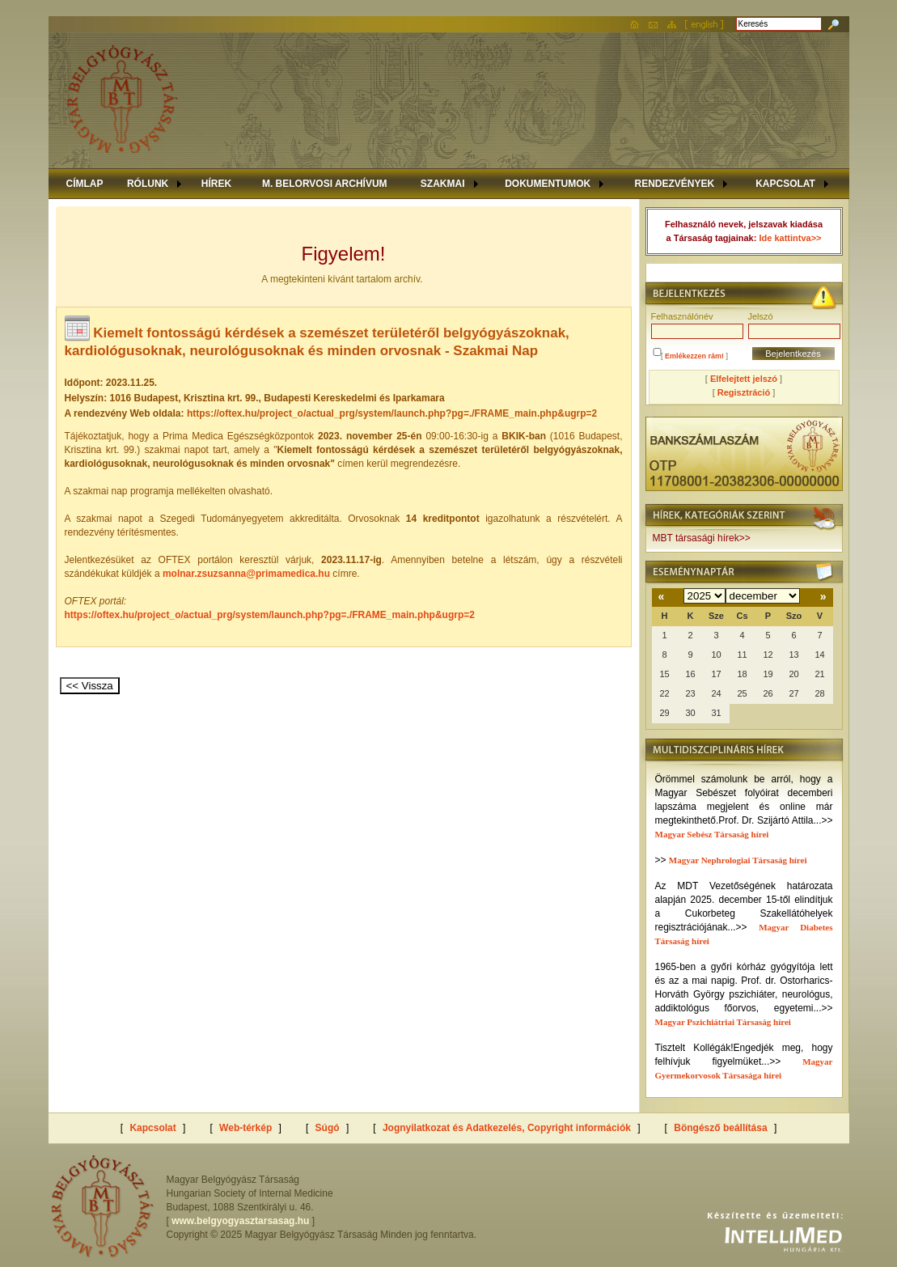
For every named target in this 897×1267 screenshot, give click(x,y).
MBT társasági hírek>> (702, 538)
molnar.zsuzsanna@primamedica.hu (246, 573)
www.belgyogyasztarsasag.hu (240, 1221)
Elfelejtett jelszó (743, 378)
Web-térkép (245, 1128)
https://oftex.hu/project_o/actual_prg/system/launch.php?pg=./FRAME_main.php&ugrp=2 (270, 615)
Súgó (327, 1128)
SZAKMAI (443, 184)
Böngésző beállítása (720, 1128)
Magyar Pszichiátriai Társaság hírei (723, 1022)
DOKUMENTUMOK (547, 184)
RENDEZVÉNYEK (674, 184)
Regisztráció (743, 392)
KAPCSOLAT (785, 184)
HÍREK (216, 184)
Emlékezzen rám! (694, 356)
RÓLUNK (147, 184)
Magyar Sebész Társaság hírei (712, 834)
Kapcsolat (152, 1128)
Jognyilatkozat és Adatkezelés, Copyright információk (507, 1128)
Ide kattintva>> (790, 238)
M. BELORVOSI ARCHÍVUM (324, 184)
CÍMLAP (85, 184)
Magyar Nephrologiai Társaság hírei (738, 860)
